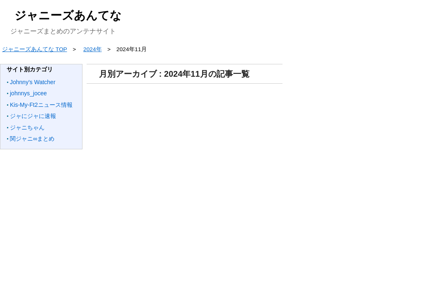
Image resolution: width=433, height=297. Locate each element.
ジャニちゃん (27, 127)
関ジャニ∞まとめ (32, 138)
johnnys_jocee (28, 93)
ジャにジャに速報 (33, 116)
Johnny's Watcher (32, 82)
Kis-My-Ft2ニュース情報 (41, 104)
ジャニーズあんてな (68, 15)
